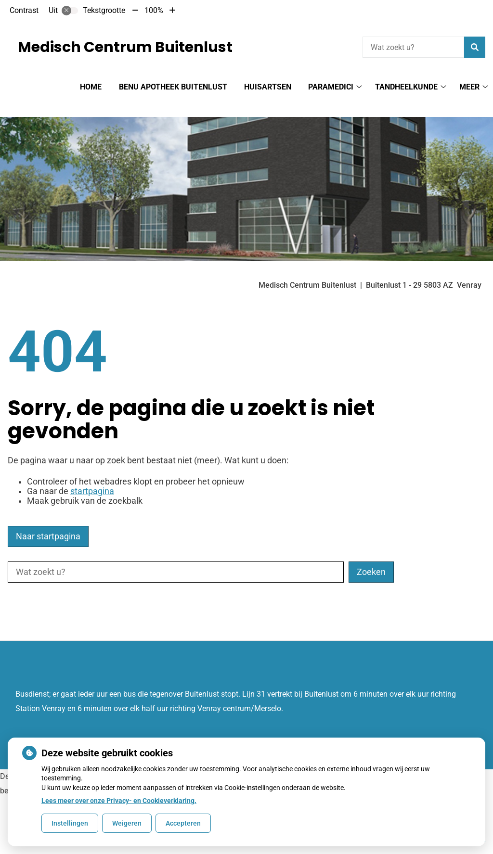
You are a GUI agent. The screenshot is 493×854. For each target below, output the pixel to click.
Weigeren (127, 823)
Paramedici (330, 86)
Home (91, 86)
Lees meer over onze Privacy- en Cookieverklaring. (118, 800)
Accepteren (183, 823)
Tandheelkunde (406, 86)
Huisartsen (267, 86)
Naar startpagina (48, 519)
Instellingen (70, 823)
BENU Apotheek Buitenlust (173, 86)
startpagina (92, 474)
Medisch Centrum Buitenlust (125, 47)
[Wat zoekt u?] (413, 47)
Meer (469, 86)
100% (153, 10)
